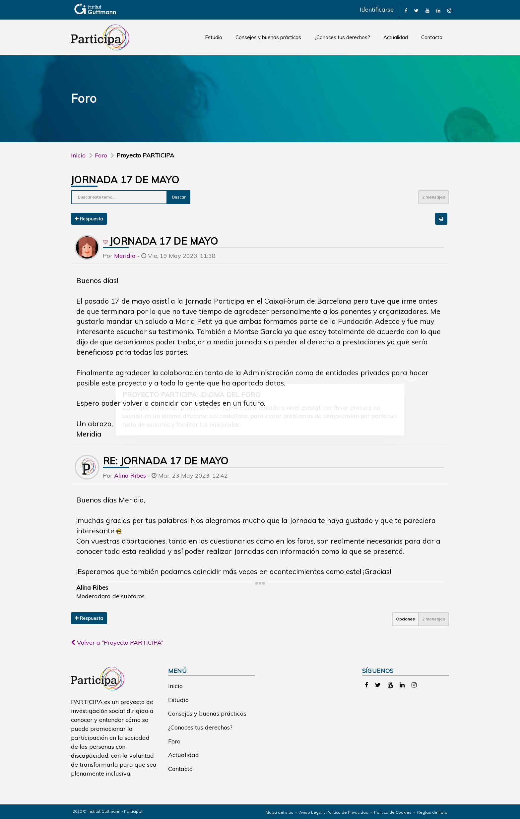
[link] (406, 10)
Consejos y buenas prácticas (268, 37)
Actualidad (395, 37)
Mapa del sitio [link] (279, 812)
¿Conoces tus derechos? (342, 37)
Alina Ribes (130, 475)
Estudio (213, 37)
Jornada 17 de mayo (125, 180)
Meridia (125, 256)
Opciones (405, 618)
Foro (174, 741)
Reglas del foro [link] (432, 812)
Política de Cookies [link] (393, 812)
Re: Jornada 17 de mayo (165, 461)
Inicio (78, 155)
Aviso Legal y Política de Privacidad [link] (333, 812)
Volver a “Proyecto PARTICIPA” (117, 642)
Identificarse (377, 9)
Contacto (431, 37)
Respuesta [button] (89, 219)
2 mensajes (433, 197)
